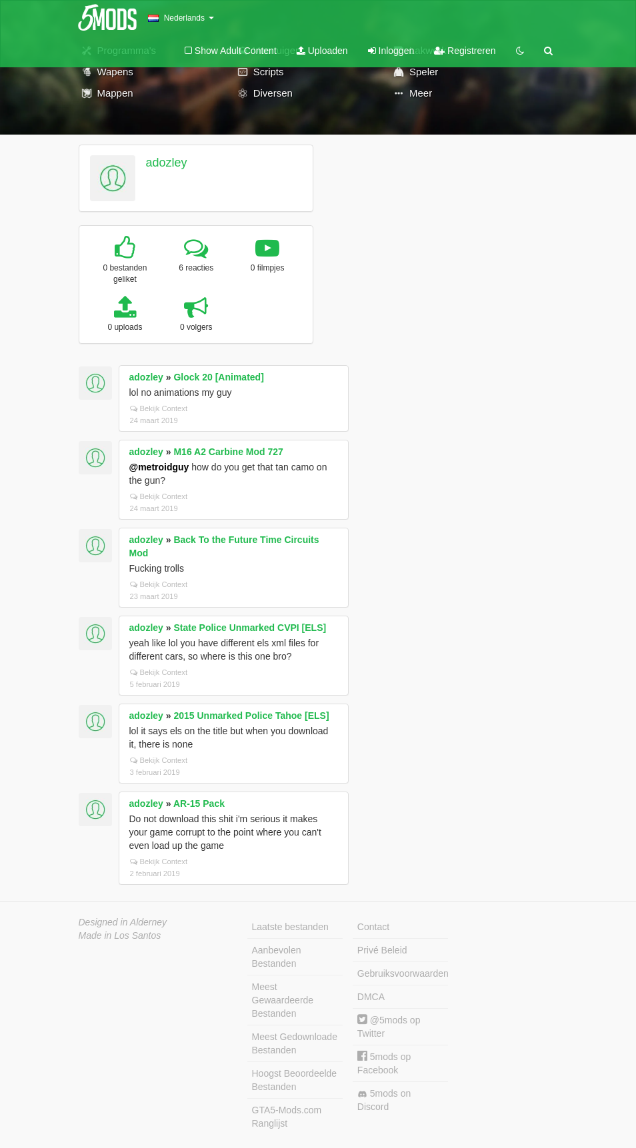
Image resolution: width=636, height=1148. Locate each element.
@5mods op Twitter (389, 1026)
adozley (166, 162)
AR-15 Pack (199, 803)
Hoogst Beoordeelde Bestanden (294, 1080)
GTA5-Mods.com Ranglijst (287, 1117)
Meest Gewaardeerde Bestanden (283, 1000)
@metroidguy (159, 467)
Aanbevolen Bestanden (276, 957)
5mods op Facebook (384, 1063)
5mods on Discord (384, 1100)
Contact (373, 926)
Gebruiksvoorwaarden (402, 973)
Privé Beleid (382, 950)
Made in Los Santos (120, 935)
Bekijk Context (159, 408)
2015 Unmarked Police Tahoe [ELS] (251, 715)
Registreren (464, 50)
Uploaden (322, 50)
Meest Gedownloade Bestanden (294, 1043)
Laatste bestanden (290, 926)
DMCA (371, 996)
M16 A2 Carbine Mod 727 (228, 451)
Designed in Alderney (123, 922)
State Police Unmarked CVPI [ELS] (249, 627)
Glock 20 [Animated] (218, 377)
